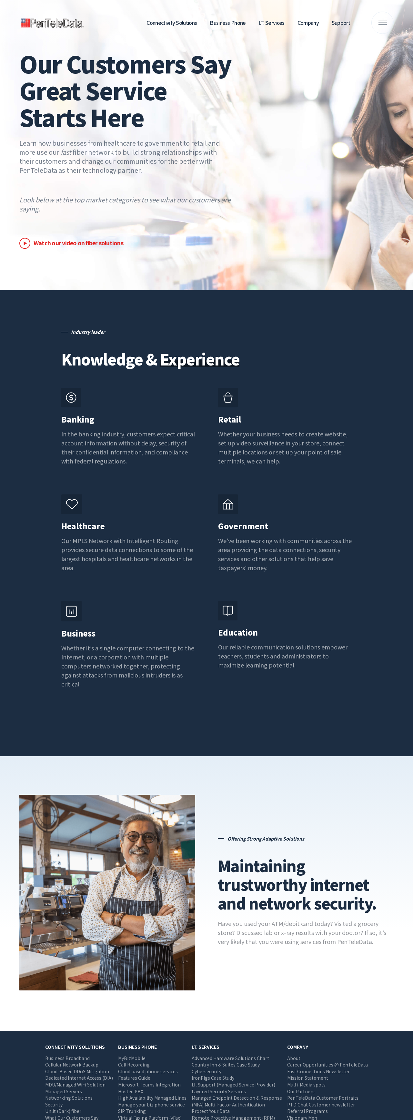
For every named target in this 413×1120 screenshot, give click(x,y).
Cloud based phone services (148, 1071)
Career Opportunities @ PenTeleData (327, 1064)
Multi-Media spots (306, 1084)
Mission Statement (307, 1078)
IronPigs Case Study (213, 1078)
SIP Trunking (132, 1111)
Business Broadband (67, 1058)
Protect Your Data (211, 1111)
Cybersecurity (206, 1071)
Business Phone (228, 22)
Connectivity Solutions (171, 22)
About (293, 1058)
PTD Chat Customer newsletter (321, 1104)
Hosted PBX (130, 1091)
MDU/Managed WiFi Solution (75, 1084)
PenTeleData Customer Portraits (322, 1098)
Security (54, 1104)
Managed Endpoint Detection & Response (237, 1098)
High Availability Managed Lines (152, 1098)
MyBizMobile (132, 1058)
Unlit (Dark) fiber (63, 1111)
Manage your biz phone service (151, 1104)
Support (341, 22)
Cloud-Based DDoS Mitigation (77, 1071)
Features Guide (134, 1078)
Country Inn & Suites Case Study (226, 1064)
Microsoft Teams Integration (149, 1084)
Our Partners (301, 1091)
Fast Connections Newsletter (318, 1071)
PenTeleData (53, 22)
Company (308, 22)
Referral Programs (307, 1111)
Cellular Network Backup (71, 1064)
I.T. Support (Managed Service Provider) (233, 1084)
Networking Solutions (69, 1098)
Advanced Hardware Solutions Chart (230, 1058)
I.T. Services (272, 22)
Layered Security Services (219, 1091)
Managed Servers (63, 1091)
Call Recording (134, 1064)
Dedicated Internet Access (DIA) (79, 1078)
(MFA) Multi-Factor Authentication (228, 1104)
